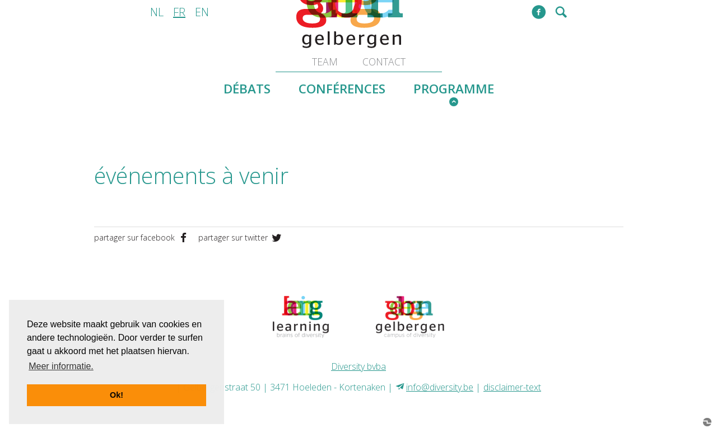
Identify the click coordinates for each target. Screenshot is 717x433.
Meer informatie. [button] (61, 366)
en (202, 12)
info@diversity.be (439, 387)
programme (453, 88)
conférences (342, 88)
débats (247, 88)
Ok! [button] (116, 394)
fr (179, 12)
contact (384, 61)
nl (157, 12)
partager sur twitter (240, 237)
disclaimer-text (512, 387)
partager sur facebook (143, 237)
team (325, 61)
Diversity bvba (358, 366)
